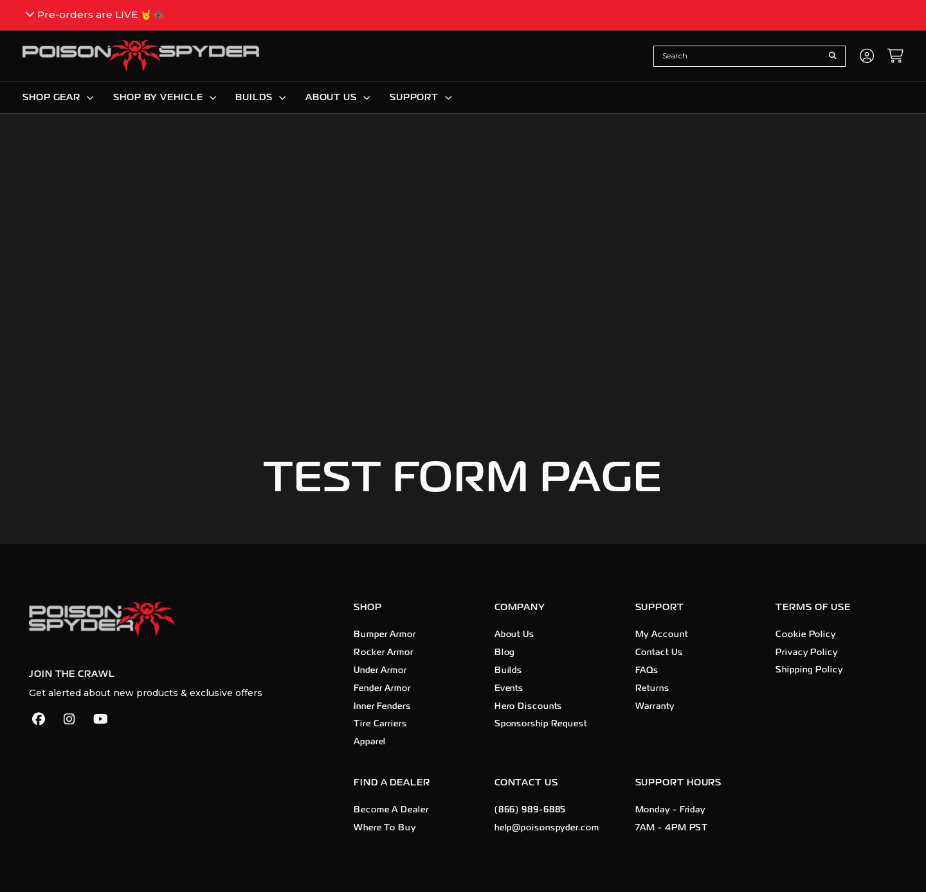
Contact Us (659, 652)
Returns (652, 688)
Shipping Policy (809, 670)
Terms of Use (813, 607)
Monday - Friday (670, 810)
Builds (508, 670)
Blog (505, 652)
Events (509, 688)
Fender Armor (382, 688)
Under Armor (380, 670)
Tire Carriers (380, 724)
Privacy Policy (807, 652)
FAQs (647, 670)
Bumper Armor (385, 634)
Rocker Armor (383, 652)
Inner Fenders (382, 706)
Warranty (655, 706)
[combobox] (739, 56)
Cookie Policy (806, 634)
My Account (661, 634)
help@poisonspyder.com (547, 828)
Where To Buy (385, 828)
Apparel (370, 742)
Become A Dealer (391, 810)
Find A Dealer (392, 782)
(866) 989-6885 (531, 810)
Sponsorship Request (541, 724)
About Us (514, 634)
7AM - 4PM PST (672, 828)
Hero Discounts (529, 706)
